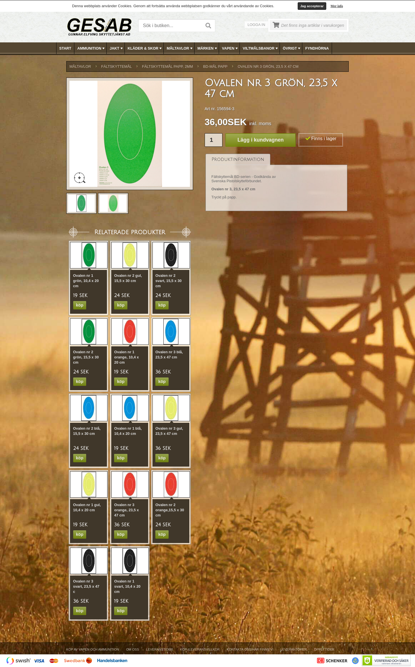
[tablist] (276, 183)
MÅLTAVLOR (180, 48)
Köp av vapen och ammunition (92, 649)
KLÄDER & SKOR (145, 48)
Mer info (337, 6)
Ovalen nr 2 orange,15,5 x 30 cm (169, 510)
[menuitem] (65, 48)
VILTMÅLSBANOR (261, 48)
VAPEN (230, 48)
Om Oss (132, 649)
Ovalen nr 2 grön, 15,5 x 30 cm (86, 357)
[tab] (237, 159)
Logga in (256, 24)
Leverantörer (293, 649)
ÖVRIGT (292, 48)
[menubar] (207, 48)
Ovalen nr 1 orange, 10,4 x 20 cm (126, 357)
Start (65, 48)
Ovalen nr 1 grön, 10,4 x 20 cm (86, 280)
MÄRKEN (207, 48)
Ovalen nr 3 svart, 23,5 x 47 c (86, 586)
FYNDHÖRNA (317, 48)
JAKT (117, 48)
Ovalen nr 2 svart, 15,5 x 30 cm (168, 280)
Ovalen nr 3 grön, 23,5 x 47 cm (268, 66)
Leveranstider (159, 649)
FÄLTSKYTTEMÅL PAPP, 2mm (167, 66)
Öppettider (324, 649)
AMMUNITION (91, 48)
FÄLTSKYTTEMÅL (116, 66)
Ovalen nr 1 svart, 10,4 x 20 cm (127, 586)
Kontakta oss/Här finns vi (250, 649)
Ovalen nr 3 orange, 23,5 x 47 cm (126, 510)
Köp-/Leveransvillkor (200, 649)
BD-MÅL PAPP (215, 66)
